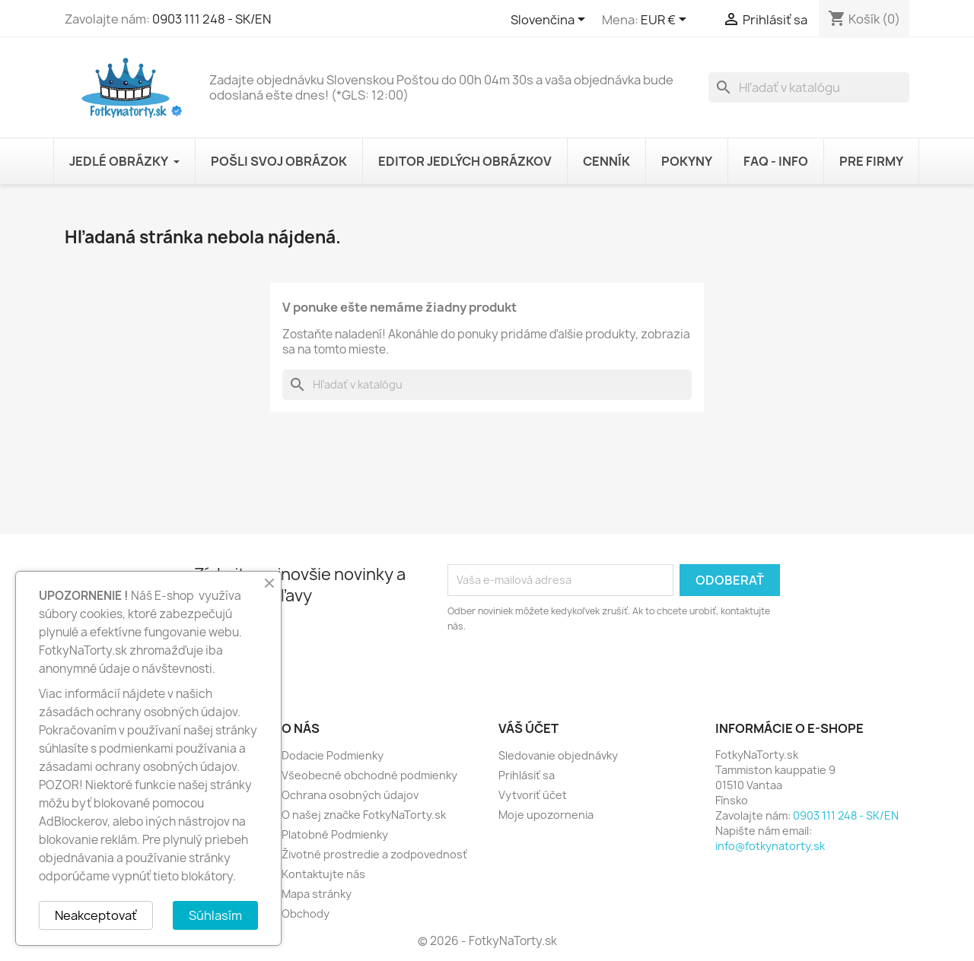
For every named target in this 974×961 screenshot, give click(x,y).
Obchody (305, 913)
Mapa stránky (317, 893)
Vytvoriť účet (532, 795)
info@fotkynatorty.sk (770, 846)
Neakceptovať (96, 915)
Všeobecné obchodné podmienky (369, 775)
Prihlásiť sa (526, 775)
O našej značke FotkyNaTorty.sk (364, 814)
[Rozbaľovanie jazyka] (550, 20)
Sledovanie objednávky (558, 755)
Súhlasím (215, 915)
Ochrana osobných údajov (350, 795)
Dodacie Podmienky (333, 755)
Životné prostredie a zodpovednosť (374, 854)
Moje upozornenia (546, 814)
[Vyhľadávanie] (808, 87)
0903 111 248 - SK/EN (211, 19)
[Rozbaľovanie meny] (666, 20)
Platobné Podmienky (335, 834)
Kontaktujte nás (323, 874)
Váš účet (528, 728)
